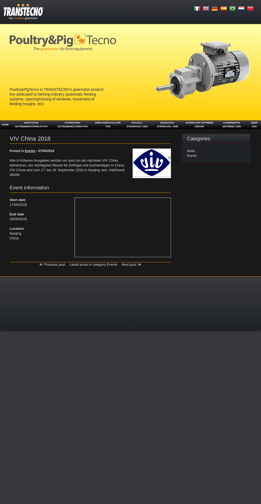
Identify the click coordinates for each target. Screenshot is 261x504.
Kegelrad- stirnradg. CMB (167, 124)
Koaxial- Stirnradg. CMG (137, 124)
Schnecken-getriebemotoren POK (73, 124)
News (191, 151)
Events (192, 156)
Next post (129, 265)
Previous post (54, 265)
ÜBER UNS (254, 124)
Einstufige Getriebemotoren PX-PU (31, 124)
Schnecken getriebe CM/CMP (199, 124)
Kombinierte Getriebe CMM (231, 124)
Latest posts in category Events (94, 265)
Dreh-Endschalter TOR (108, 124)
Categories (198, 138)
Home (5, 124)
